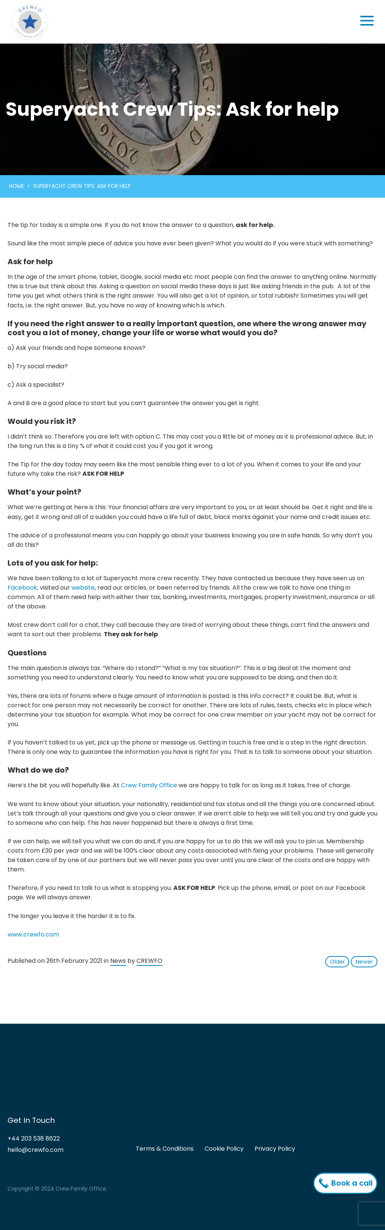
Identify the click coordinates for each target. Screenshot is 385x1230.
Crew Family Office (149, 785)
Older (337, 961)
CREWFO (149, 960)
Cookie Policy (224, 1148)
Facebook (22, 587)
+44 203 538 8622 (34, 1138)
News (118, 960)
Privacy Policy (275, 1148)
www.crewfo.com (33, 934)
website (83, 587)
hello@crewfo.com (36, 1149)
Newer (364, 961)
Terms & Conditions (165, 1148)
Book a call (347, 1183)
